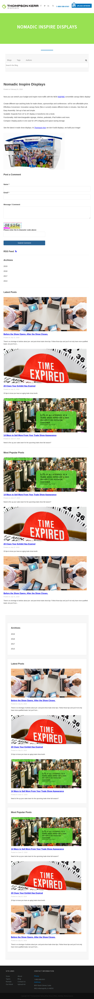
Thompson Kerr (40, 128)
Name (6, 184)
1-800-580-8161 (62, 6)
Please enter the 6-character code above (20, 230)
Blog (19, 979)
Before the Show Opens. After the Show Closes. (26, 334)
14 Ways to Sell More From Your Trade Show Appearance (30, 435)
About (20, 976)
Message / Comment (12, 204)
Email (6, 192)
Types (8, 979)
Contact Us (22, 981)
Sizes (8, 976)
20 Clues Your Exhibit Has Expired (19, 386)
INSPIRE (61, 97)
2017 (5, 276)
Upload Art (21, 984)
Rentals (9, 981)
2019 (5, 266)
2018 (5, 271)
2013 (5, 281)
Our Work (9, 984)
